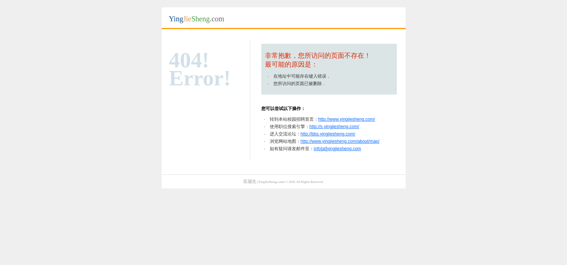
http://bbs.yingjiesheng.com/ (328, 134)
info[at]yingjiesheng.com (337, 148)
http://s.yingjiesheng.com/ (334, 126)
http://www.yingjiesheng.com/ (346, 119)
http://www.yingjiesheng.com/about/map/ (340, 141)
